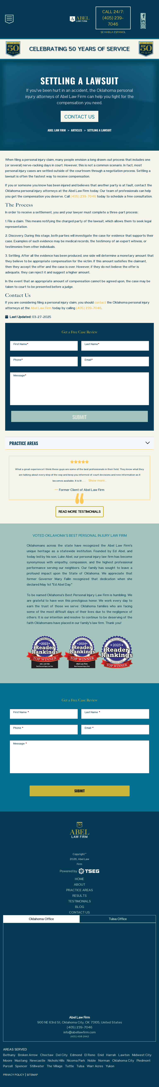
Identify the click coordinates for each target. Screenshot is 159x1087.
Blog (79, 907)
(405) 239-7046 (83, 196)
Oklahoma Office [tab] (41, 919)
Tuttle (69, 1066)
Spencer (21, 1066)
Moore (7, 1060)
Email (89, 359)
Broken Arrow (28, 1055)
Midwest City (142, 1055)
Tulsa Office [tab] (118, 919)
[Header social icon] (143, 15)
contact (100, 302)
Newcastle (37, 1060)
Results (79, 896)
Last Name (92, 344)
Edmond (76, 1055)
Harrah (111, 1055)
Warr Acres (95, 1066)
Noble (92, 1060)
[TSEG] (79, 871)
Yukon (110, 1066)
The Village (55, 1066)
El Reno (89, 1055)
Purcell (8, 1066)
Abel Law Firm (41, 308)
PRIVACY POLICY (13, 1074)
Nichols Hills (56, 1060)
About (79, 884)
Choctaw (46, 1055)
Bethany (9, 1055)
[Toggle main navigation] (9, 19)
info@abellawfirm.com (80, 1032)
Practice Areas (79, 890)
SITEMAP (32, 1074)
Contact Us (79, 912)
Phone (18, 359)
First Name (20, 344)
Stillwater (37, 1066)
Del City (62, 1055)
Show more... (97, 480)
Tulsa (80, 1066)
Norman (104, 1060)
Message (19, 375)
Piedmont (144, 1060)
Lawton (124, 1055)
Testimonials (79, 901)
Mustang (21, 1060)
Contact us (79, 116)
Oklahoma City (123, 1060)
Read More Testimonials (80, 512)
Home (79, 879)
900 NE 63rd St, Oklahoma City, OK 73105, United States (79, 1022)
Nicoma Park (76, 1060)
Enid (101, 1055)
